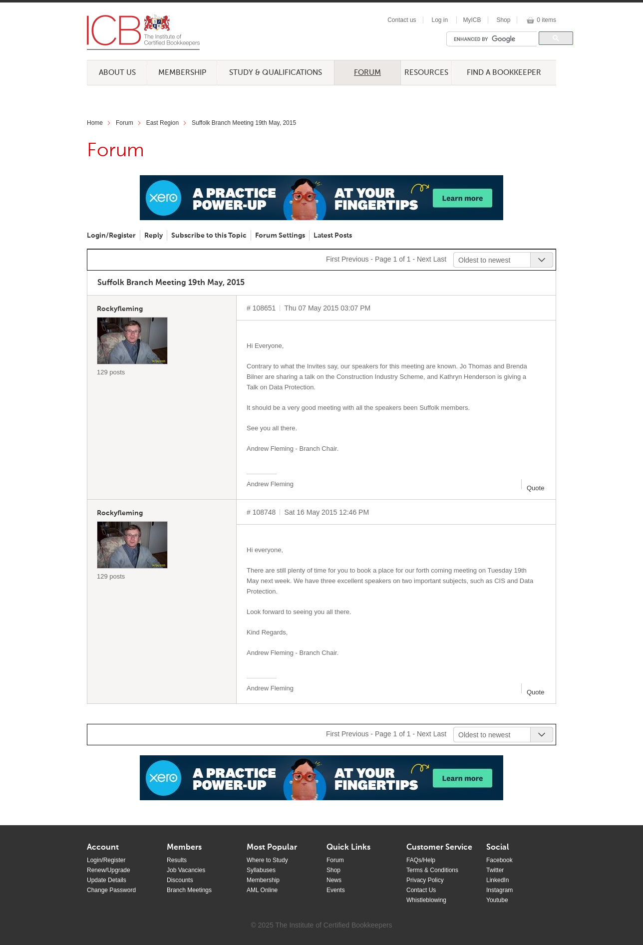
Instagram (499, 890)
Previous (354, 259)
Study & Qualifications (275, 72)
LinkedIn (497, 880)
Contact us (401, 19)
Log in (439, 19)
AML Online (262, 890)
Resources (426, 72)
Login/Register (111, 235)
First (332, 259)
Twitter (495, 870)
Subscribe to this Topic (209, 235)
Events (335, 890)
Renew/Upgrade (108, 870)
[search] (494, 38)
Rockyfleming (120, 309)
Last (439, 259)
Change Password (111, 890)
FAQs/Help (420, 860)
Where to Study (267, 860)
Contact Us (421, 890)
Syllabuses (261, 870)
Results (177, 860)
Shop (503, 19)
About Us (117, 72)
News (333, 880)
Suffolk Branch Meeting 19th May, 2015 (244, 122)
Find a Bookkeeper (504, 72)
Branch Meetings (189, 890)
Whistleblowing (426, 900)
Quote (535, 488)
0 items (546, 19)
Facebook (499, 860)
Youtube (497, 900)
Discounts (180, 880)
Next (424, 259)
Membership (182, 72)
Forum (367, 72)
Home (95, 122)
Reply (153, 235)
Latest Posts (333, 235)
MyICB (472, 19)
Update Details (106, 880)
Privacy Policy (425, 880)
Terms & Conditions (432, 870)
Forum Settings (280, 235)
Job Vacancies (186, 870)
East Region (162, 122)
